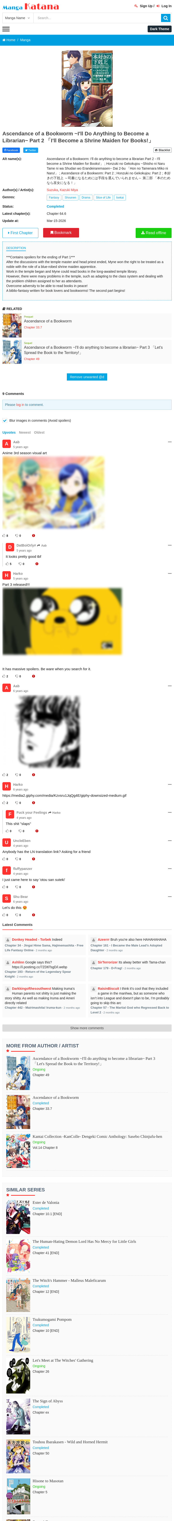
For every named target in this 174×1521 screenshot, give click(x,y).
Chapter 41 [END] (46, 1253)
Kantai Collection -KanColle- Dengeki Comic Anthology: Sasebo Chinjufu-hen (97, 1136)
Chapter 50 (41, 1453)
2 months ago (44, 950)
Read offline (153, 233)
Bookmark (61, 233)
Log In (164, 6)
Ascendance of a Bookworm (48, 321)
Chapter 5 (40, 1492)
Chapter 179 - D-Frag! (106, 968)
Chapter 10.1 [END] (47, 1214)
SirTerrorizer (108, 962)
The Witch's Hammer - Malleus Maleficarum (69, 1280)
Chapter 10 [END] (46, 1331)
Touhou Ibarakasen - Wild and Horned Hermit (70, 1442)
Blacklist (162, 150)
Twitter (30, 150)
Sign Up (143, 6)
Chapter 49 (31, 359)
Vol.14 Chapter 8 (45, 1148)
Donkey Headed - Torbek (31, 939)
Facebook (11, 150)
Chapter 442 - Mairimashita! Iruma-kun (33, 1007)
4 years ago (24, 817)
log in (20, 405)
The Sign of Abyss (48, 1401)
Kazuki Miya (69, 190)
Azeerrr (104, 939)
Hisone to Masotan (48, 1481)
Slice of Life (103, 197)
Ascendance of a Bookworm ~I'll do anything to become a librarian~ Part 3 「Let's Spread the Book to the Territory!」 (94, 1061)
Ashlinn (18, 962)
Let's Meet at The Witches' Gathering (63, 1360)
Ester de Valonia (46, 1202)
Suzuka (52, 190)
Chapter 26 (41, 1371)
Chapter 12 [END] (46, 1292)
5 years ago (20, 447)
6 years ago (20, 691)
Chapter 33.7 (33, 327)
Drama (86, 197)
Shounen (70, 197)
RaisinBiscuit (108, 988)
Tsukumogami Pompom (52, 1319)
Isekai (120, 197)
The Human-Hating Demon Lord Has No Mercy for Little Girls (84, 1241)
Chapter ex (41, 1412)
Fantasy (54, 197)
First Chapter (20, 233)
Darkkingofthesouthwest (31, 988)
